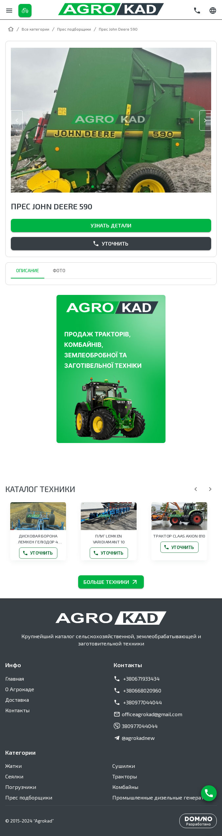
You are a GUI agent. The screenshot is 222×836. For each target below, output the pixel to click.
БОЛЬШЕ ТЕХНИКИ (111, 581)
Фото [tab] (59, 270)
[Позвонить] (197, 10)
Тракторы (124, 776)
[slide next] (205, 120)
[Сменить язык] (212, 10)
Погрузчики (20, 787)
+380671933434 (137, 678)
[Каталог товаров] (25, 10)
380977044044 (136, 726)
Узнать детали (111, 225)
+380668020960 (137, 690)
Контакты (17, 710)
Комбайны (125, 787)
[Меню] (9, 10)
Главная (14, 678)
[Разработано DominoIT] (198, 821)
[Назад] (195, 489)
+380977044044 (138, 702)
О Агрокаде (19, 689)
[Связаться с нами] (209, 793)
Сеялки (14, 776)
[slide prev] (17, 120)
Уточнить (111, 243)
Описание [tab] (27, 270)
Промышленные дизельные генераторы (163, 797)
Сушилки (123, 766)
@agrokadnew (134, 738)
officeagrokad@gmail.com (148, 714)
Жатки (13, 766)
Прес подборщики (28, 797)
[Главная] (11, 29)
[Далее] (210, 489)
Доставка (17, 699)
